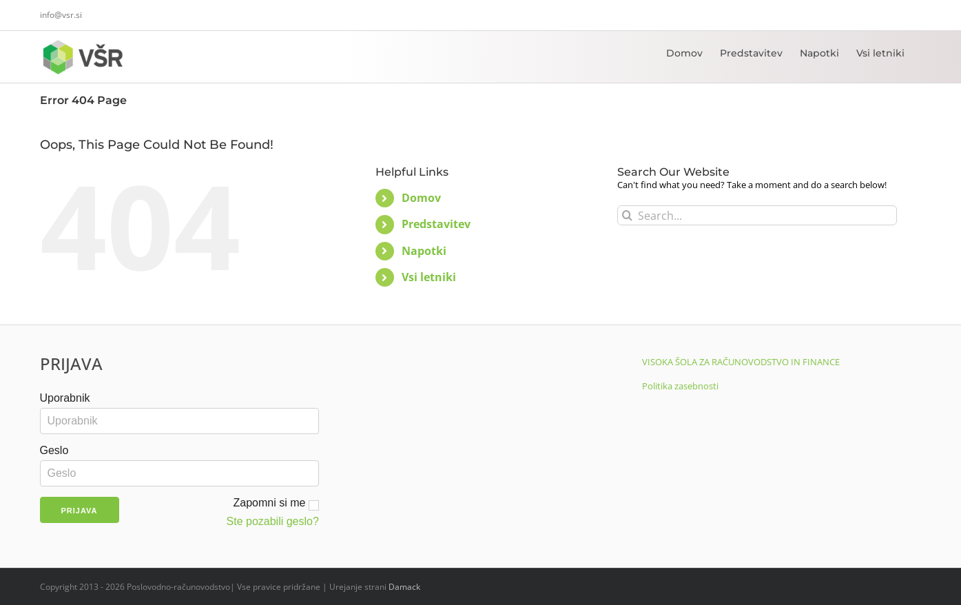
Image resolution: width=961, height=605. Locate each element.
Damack (404, 587)
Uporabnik (65, 398)
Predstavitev (436, 224)
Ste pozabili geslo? (273, 521)
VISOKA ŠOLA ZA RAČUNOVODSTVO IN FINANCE (741, 362)
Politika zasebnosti (680, 386)
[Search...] (757, 215)
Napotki (424, 250)
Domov (421, 197)
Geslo (54, 450)
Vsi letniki (429, 277)
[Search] (627, 215)
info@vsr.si (61, 15)
